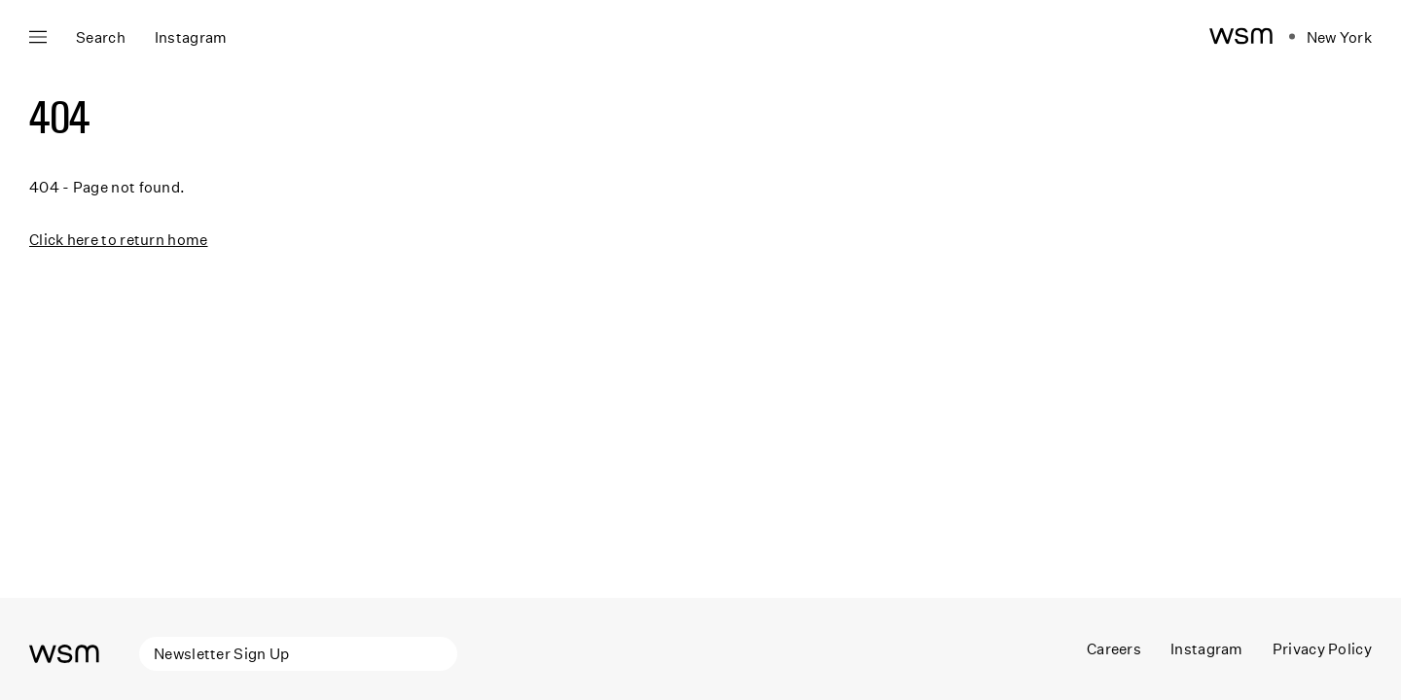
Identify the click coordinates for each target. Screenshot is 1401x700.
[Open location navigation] (1330, 37)
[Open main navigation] (38, 37)
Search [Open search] (101, 37)
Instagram (1206, 648)
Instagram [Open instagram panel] (191, 37)
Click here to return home (118, 239)
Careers (1114, 648)
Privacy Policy (1322, 648)
